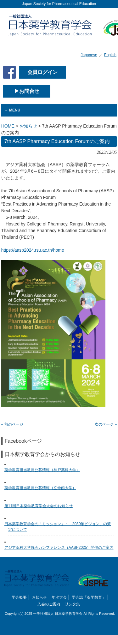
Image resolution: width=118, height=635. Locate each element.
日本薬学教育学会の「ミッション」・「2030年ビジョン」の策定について (59, 527)
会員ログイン (42, 72)
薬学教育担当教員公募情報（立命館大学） (42, 488)
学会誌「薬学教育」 (89, 597)
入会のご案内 (48, 604)
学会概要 (19, 597)
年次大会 (59, 597)
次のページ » (106, 424)
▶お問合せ (26, 91)
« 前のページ (12, 424)
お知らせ (39, 597)
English (110, 55)
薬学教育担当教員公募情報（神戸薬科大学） (44, 470)
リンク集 (72, 604)
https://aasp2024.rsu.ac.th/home (32, 250)
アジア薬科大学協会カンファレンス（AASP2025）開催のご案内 (61, 547)
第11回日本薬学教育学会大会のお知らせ (40, 506)
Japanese (89, 55)
